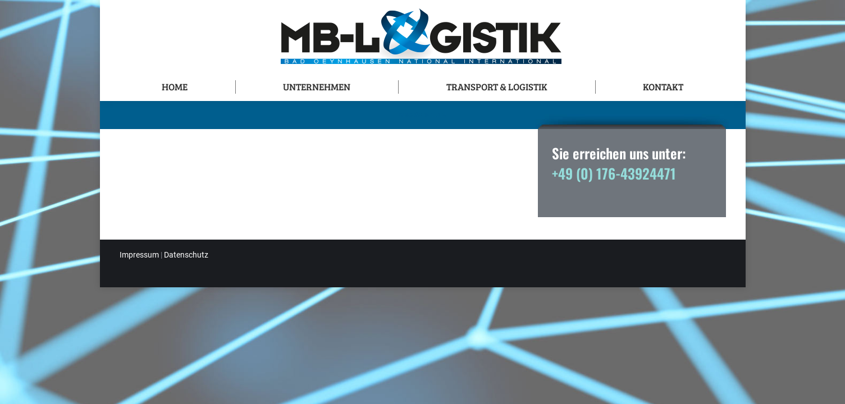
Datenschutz (186, 254)
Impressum (139, 254)
